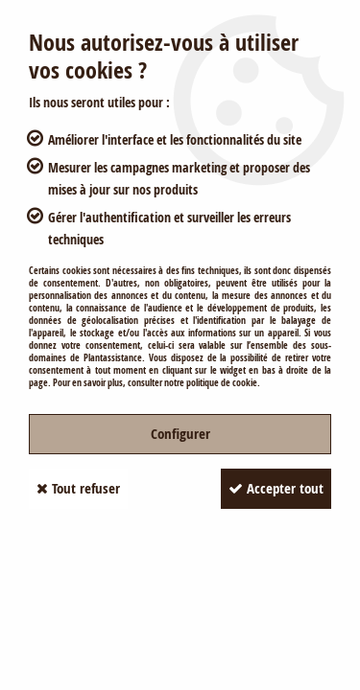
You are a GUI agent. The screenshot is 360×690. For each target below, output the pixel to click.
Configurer (180, 434)
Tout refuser (78, 488)
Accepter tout (276, 488)
